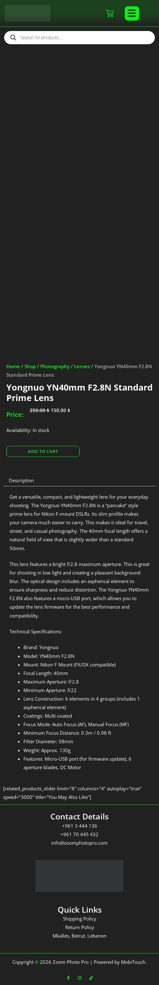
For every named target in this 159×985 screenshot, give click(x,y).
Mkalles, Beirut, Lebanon (79, 936)
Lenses (82, 366)
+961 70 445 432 (79, 834)
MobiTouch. (134, 962)
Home (13, 366)
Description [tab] (21, 480)
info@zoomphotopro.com (79, 843)
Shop (30, 366)
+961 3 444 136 (79, 826)
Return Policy (79, 927)
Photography (55, 366)
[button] (132, 13)
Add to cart (43, 451)
